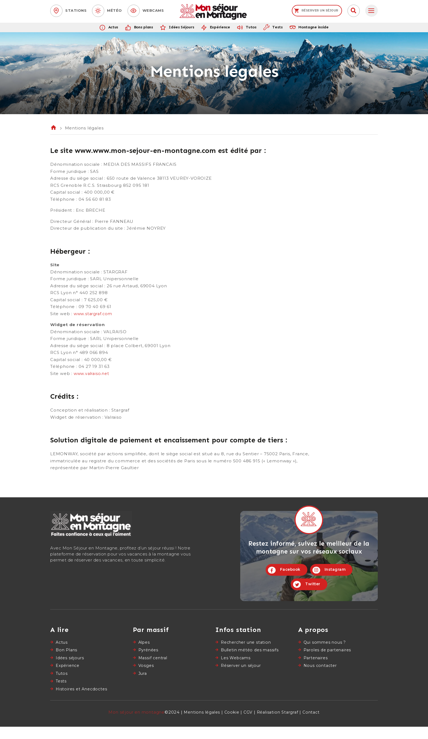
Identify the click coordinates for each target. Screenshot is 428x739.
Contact (314, 724)
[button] (353, 11)
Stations (76, 10)
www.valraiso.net (92, 379)
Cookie (231, 724)
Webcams (153, 10)
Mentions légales (199, 724)
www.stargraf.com (94, 319)
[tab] (371, 11)
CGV (247, 724)
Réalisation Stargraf (279, 724)
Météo (114, 10)
